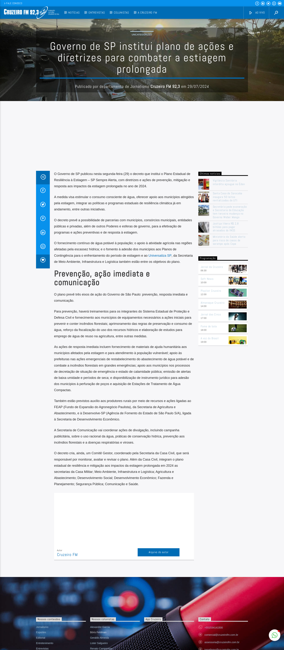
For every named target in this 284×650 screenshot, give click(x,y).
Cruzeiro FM (67, 627)
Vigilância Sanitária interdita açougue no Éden (229, 255)
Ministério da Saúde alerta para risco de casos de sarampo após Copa (229, 313)
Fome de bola (209, 399)
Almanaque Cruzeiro (213, 376)
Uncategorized (142, 71)
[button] (274, 635)
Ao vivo (257, 13)
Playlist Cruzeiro (211, 364)
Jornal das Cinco (211, 387)
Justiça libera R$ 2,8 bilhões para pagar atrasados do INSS (226, 300)
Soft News (207, 352)
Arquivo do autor (159, 625)
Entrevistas (97, 12)
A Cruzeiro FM (147, 12)
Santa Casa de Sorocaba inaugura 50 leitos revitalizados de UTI (227, 270)
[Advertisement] (142, 216)
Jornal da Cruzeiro (212, 340)
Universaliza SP (160, 328)
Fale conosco (12, 3)
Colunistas (121, 12)
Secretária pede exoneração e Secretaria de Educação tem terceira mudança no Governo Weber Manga (230, 285)
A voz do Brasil (210, 411)
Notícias (74, 12)
